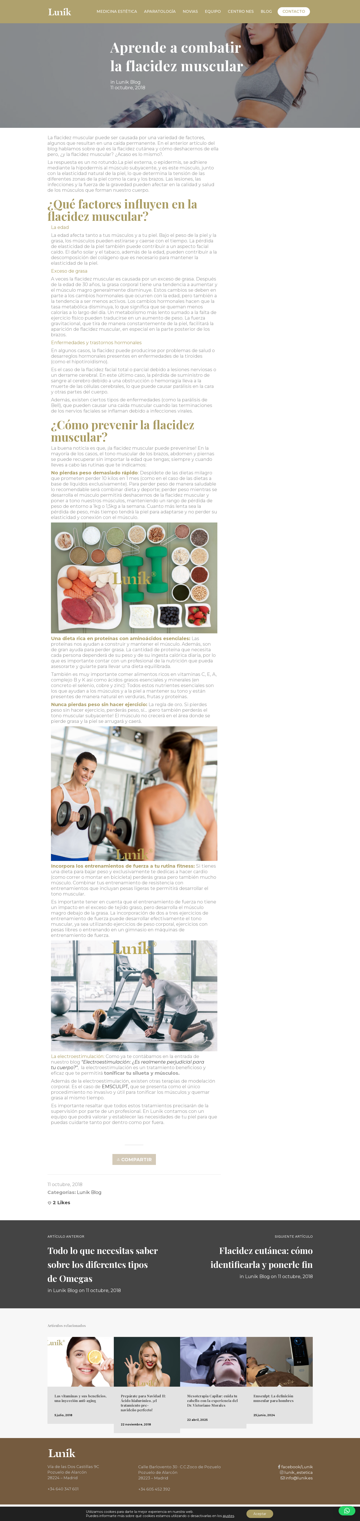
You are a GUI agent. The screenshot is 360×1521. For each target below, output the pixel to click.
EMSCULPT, (115, 1086)
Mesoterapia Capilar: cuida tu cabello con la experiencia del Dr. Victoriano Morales (212, 1401)
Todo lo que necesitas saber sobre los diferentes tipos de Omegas (102, 1264)
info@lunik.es (299, 1478)
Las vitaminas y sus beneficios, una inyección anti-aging (80, 1398)
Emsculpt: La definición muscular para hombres (273, 1398)
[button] (347, 1510)
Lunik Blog (128, 83)
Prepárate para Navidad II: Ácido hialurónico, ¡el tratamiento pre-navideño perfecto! (143, 1403)
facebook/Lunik (296, 1467)
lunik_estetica (298, 1472)
